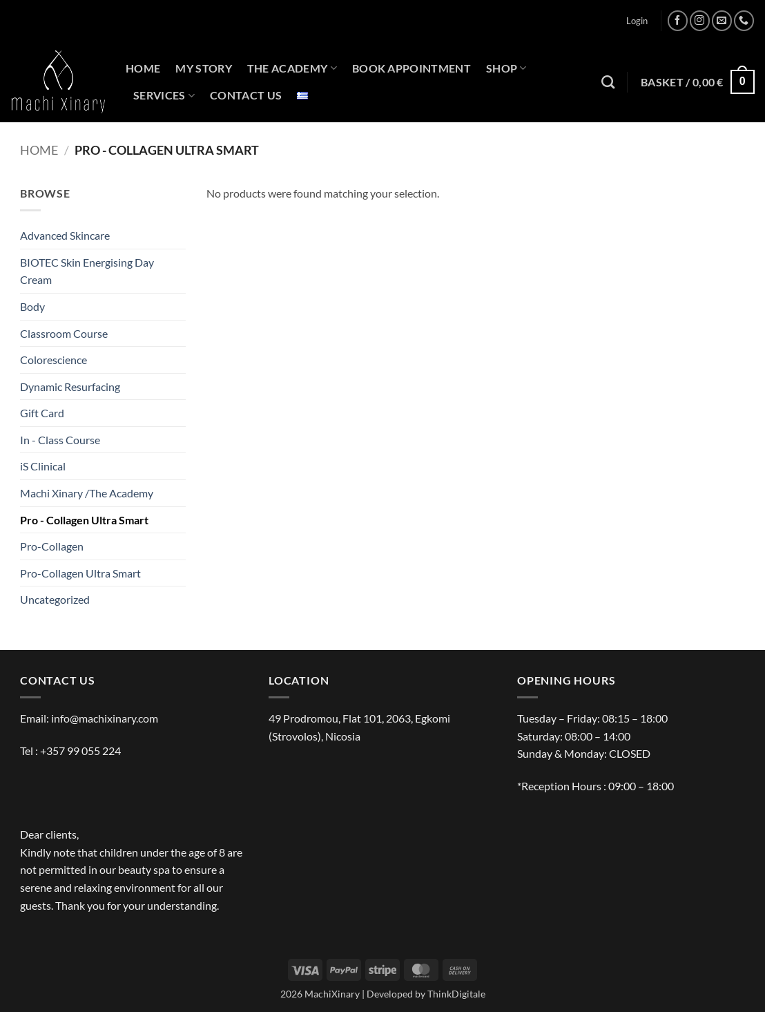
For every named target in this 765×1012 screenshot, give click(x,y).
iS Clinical (43, 465)
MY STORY (203, 68)
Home (39, 149)
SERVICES (164, 95)
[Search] (607, 82)
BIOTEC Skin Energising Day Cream (87, 271)
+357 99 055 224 (80, 750)
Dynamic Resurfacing (70, 386)
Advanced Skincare (65, 235)
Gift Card (42, 412)
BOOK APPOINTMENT (411, 68)
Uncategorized (55, 599)
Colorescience (53, 359)
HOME (143, 68)
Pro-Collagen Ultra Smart (80, 573)
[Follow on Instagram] (700, 20)
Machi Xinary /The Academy (86, 492)
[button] (637, 20)
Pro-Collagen (52, 546)
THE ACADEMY (292, 68)
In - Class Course (60, 439)
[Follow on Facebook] (678, 20)
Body (32, 306)
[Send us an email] (722, 20)
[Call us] (744, 20)
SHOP (506, 68)
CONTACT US (246, 95)
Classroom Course (64, 333)
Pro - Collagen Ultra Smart (84, 519)
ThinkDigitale (456, 994)
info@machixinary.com (104, 718)
